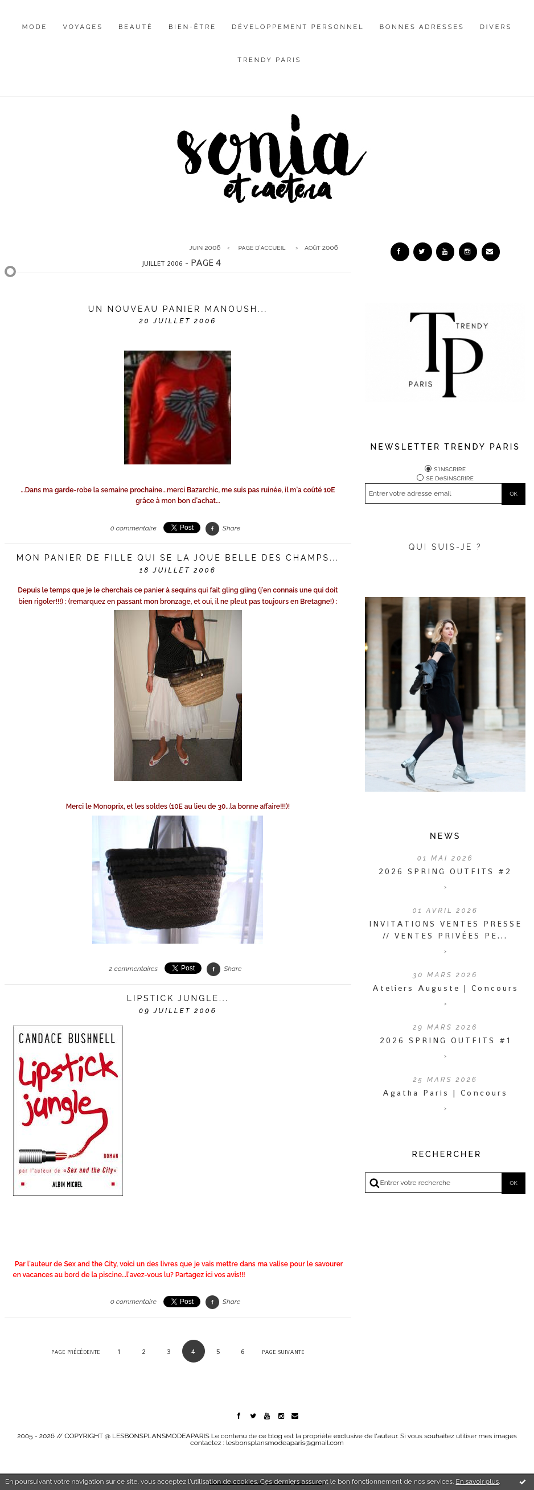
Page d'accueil (262, 248)
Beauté (135, 27)
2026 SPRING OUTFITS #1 (445, 1040)
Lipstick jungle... (178, 998)
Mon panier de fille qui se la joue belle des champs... (178, 557)
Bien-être (192, 27)
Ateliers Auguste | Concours (445, 988)
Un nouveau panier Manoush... (178, 309)
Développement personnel (298, 27)
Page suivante (283, 1352)
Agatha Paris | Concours (445, 1093)
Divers (496, 27)
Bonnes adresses (422, 27)
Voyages (83, 27)
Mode (35, 27)
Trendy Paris (269, 60)
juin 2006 (205, 248)
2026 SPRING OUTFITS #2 (445, 871)
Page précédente (75, 1352)
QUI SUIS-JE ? (445, 546)
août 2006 (321, 248)
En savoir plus (477, 1481)
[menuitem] (35, 35)
